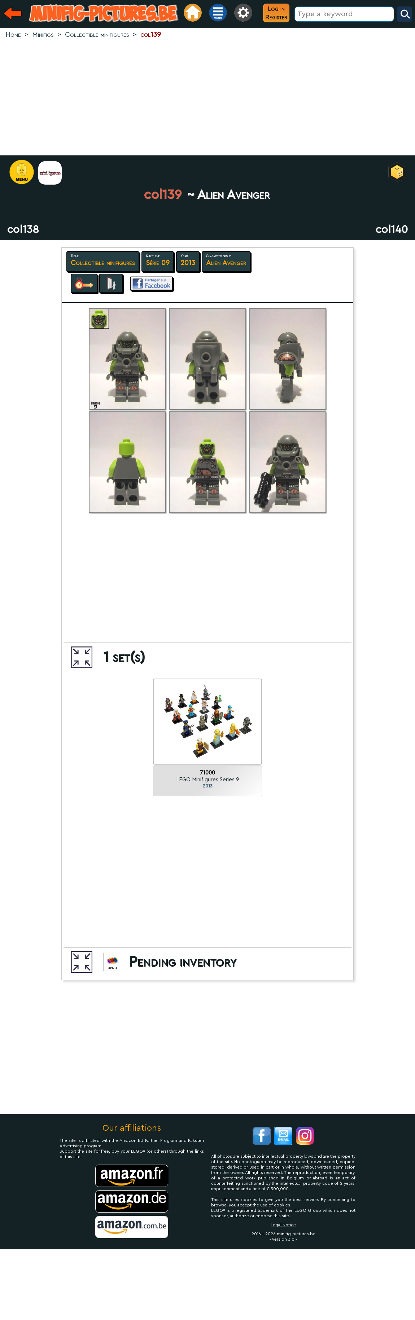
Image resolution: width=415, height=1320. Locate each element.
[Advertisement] (207, 97)
